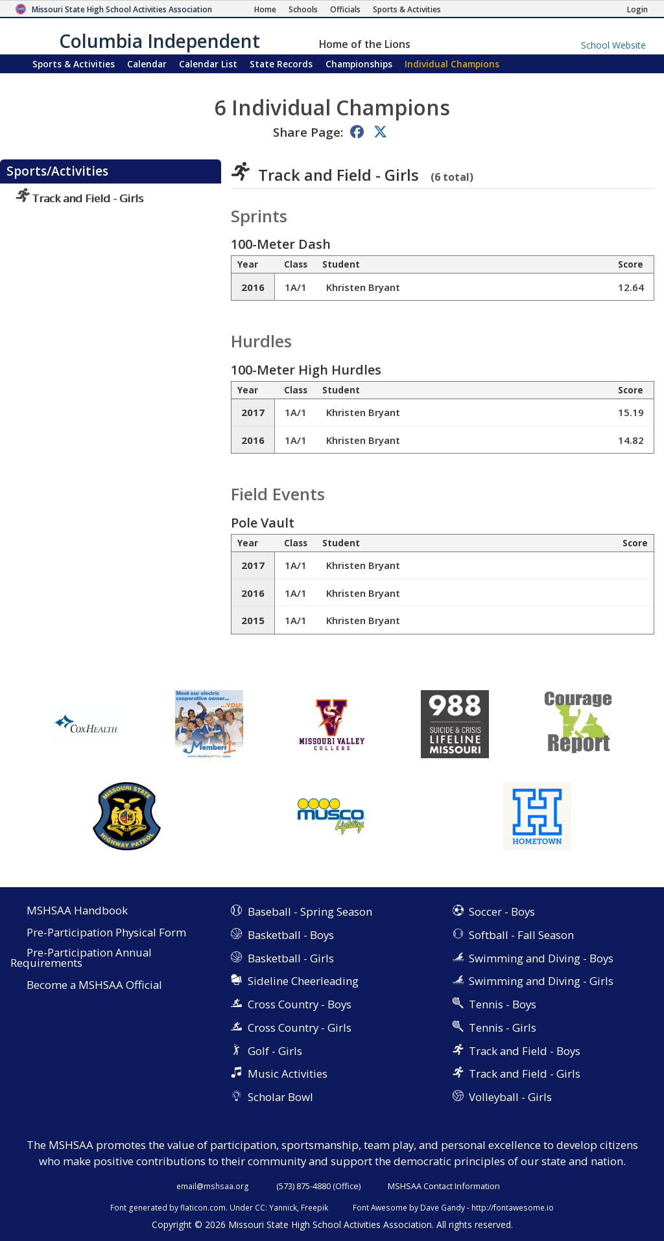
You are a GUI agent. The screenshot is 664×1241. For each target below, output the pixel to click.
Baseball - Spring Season (310, 911)
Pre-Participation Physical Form (106, 933)
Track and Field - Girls (79, 198)
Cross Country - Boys (299, 1004)
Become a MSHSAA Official (94, 985)
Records (281, 64)
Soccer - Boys (502, 911)
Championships (359, 64)
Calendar (147, 64)
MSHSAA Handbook (77, 911)
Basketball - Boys (291, 934)
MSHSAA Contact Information (444, 1186)
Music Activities (287, 1073)
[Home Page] (265, 9)
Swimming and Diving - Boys (541, 958)
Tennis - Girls (502, 1027)
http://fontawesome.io (512, 1207)
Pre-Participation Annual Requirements (81, 958)
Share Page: (308, 132)
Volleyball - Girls (510, 1096)
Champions (452, 64)
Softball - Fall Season (521, 934)
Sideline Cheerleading (303, 980)
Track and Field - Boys (524, 1050)
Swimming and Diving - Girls (541, 980)
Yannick (283, 1207)
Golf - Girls (275, 1050)
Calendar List (208, 64)
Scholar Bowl (280, 1096)
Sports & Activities (73, 64)
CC (260, 1207)
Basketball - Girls (291, 958)
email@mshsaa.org (212, 1186)
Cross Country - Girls (299, 1027)
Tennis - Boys (502, 1004)
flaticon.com (203, 1207)
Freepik (314, 1207)
